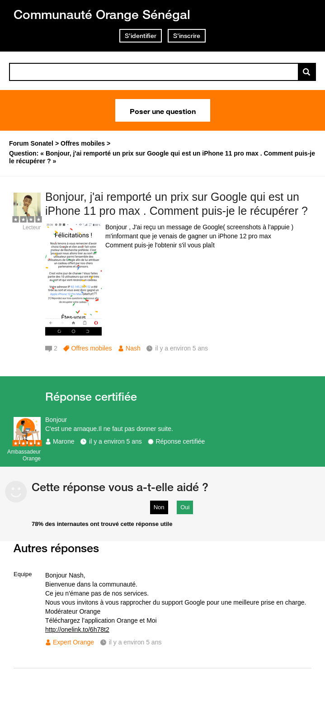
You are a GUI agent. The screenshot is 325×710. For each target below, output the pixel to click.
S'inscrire (186, 36)
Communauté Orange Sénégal (102, 14)
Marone (63, 441)
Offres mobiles (91, 348)
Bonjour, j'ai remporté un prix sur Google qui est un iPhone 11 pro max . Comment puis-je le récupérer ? (176, 203)
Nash (133, 348)
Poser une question (163, 110)
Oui (184, 507)
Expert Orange (73, 642)
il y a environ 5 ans (115, 441)
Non (159, 507)
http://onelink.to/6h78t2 (77, 629)
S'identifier (140, 36)
